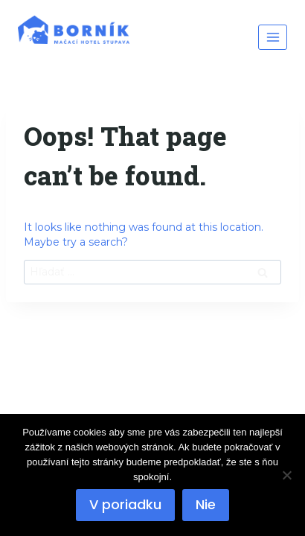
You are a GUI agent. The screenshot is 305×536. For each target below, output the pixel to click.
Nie (206, 504)
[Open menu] (272, 37)
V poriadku (125, 504)
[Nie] (286, 475)
